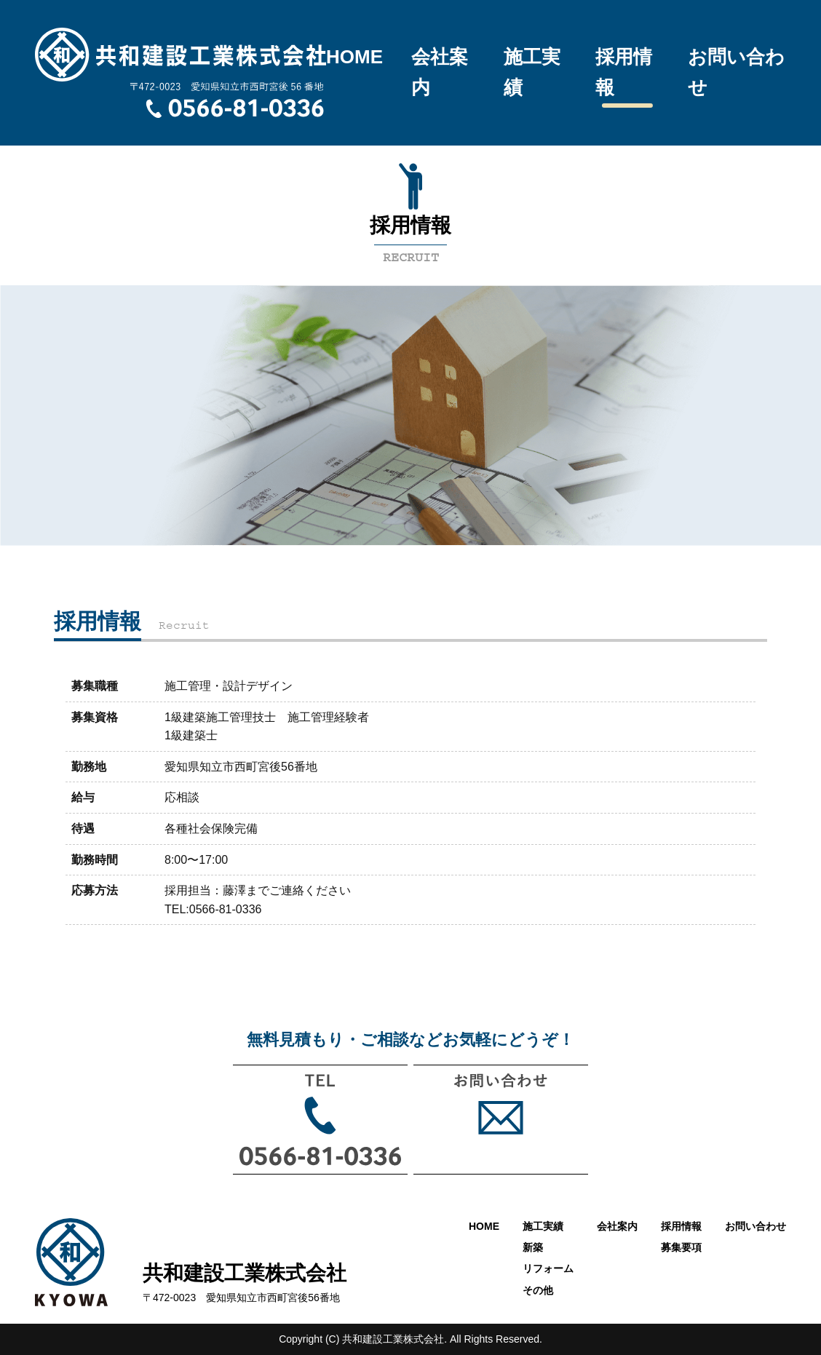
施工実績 (532, 72)
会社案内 (439, 72)
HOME (354, 57)
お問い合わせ (736, 72)
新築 (533, 1247)
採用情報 (623, 72)
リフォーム (548, 1268)
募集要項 (681, 1247)
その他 (538, 1290)
